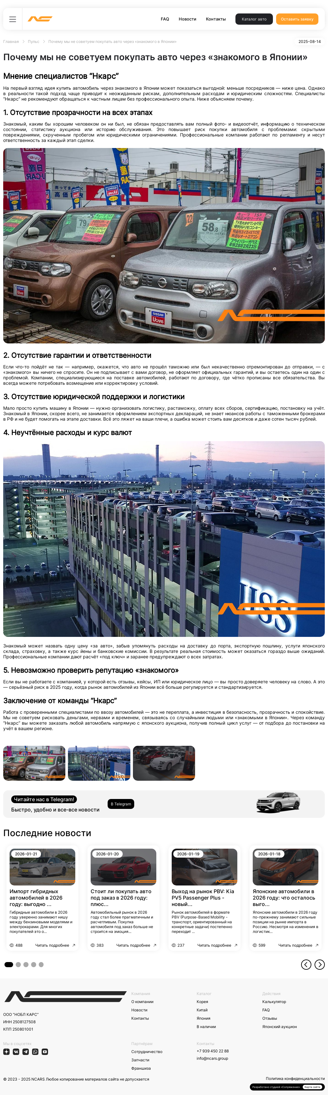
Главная (11, 41)
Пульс (33, 41)
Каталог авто (254, 19)
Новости (187, 18)
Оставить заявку (297, 19)
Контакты (216, 18)
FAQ (165, 18)
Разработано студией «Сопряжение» (276, 1087)
